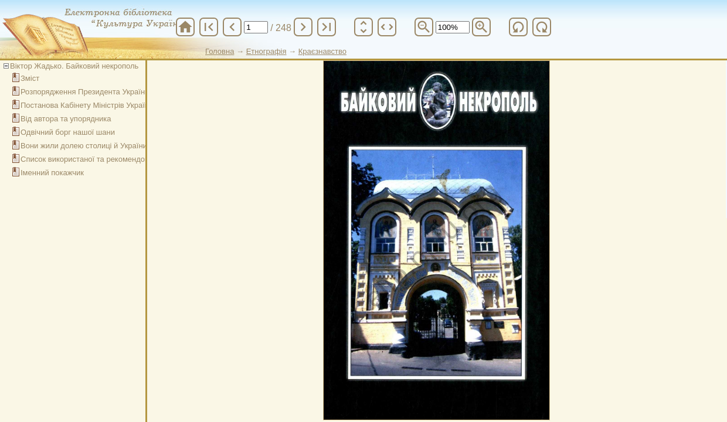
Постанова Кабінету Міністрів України (87, 105)
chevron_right (303, 27)
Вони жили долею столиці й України (84, 145)
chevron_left (232, 27)
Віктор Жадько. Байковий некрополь (74, 66)
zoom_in (481, 27)
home (185, 27)
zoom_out (424, 27)
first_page (209, 27)
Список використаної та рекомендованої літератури (112, 159)
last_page (326, 27)
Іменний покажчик (52, 172)
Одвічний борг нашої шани (68, 132)
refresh (518, 27)
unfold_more (363, 27)
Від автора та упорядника (66, 118)
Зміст (30, 78)
